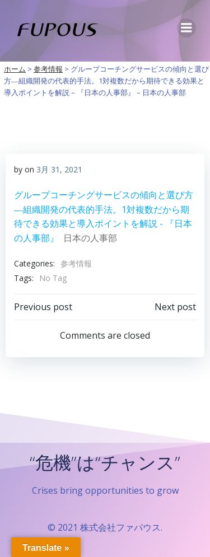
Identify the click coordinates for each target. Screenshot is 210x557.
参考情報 (76, 263)
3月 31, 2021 (59, 169)
